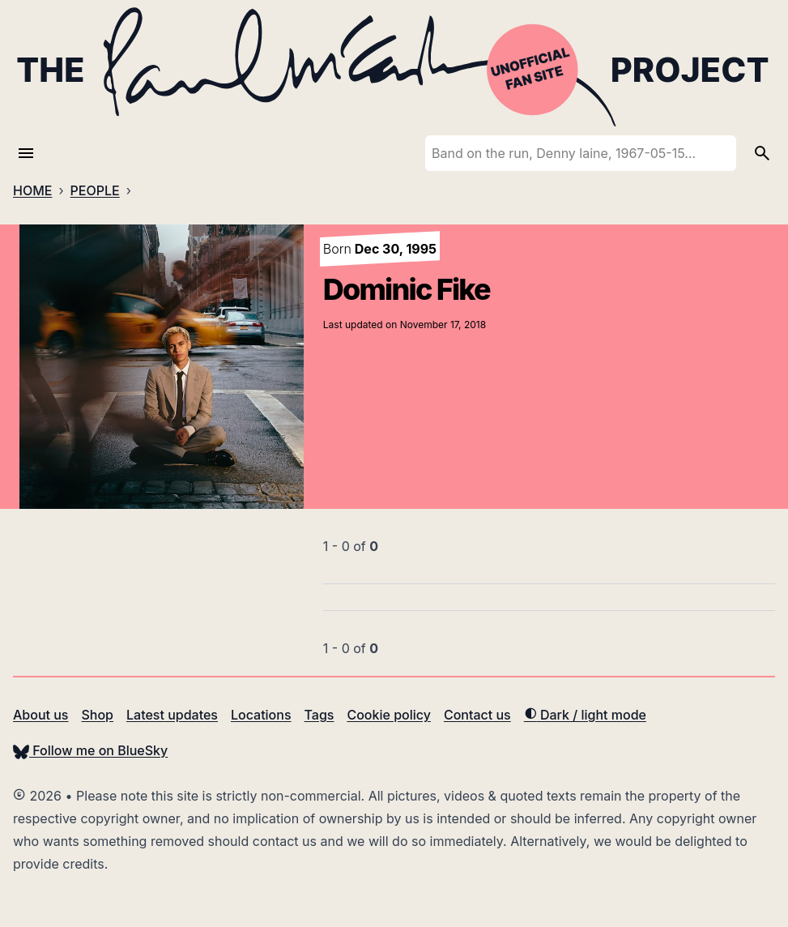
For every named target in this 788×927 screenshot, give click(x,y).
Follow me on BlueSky (90, 750)
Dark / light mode (585, 715)
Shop (97, 715)
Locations (261, 715)
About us (40, 715)
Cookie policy (388, 715)
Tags (319, 715)
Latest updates (172, 715)
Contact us (477, 715)
